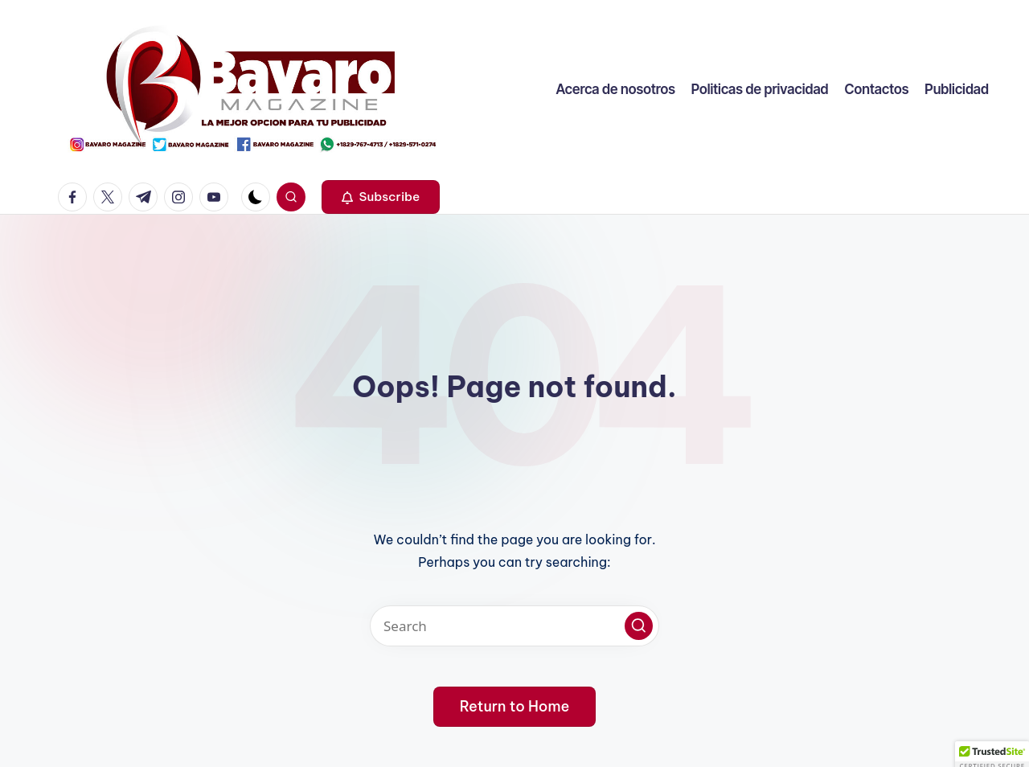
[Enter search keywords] (514, 625)
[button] (381, 197)
